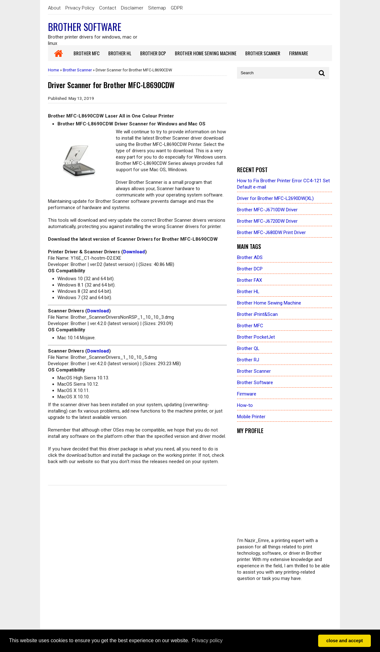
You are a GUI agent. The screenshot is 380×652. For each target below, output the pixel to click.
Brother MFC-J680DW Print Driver (271, 232)
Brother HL (248, 291)
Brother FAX (249, 280)
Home (53, 70)
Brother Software (84, 27)
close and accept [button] (344, 640)
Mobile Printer (251, 417)
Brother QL (248, 348)
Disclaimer (132, 8)
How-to (245, 405)
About (54, 8)
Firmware (246, 394)
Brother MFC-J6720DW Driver (267, 221)
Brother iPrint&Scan (257, 314)
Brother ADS (250, 257)
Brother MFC (250, 326)
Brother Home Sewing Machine (269, 303)
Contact (107, 8)
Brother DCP (250, 269)
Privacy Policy (79, 8)
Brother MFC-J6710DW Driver (267, 210)
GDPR (177, 8)
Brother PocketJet (256, 337)
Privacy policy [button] (207, 640)
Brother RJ (248, 360)
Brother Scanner (77, 70)
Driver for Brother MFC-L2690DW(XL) (275, 198)
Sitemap (157, 8)
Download (134, 252)
